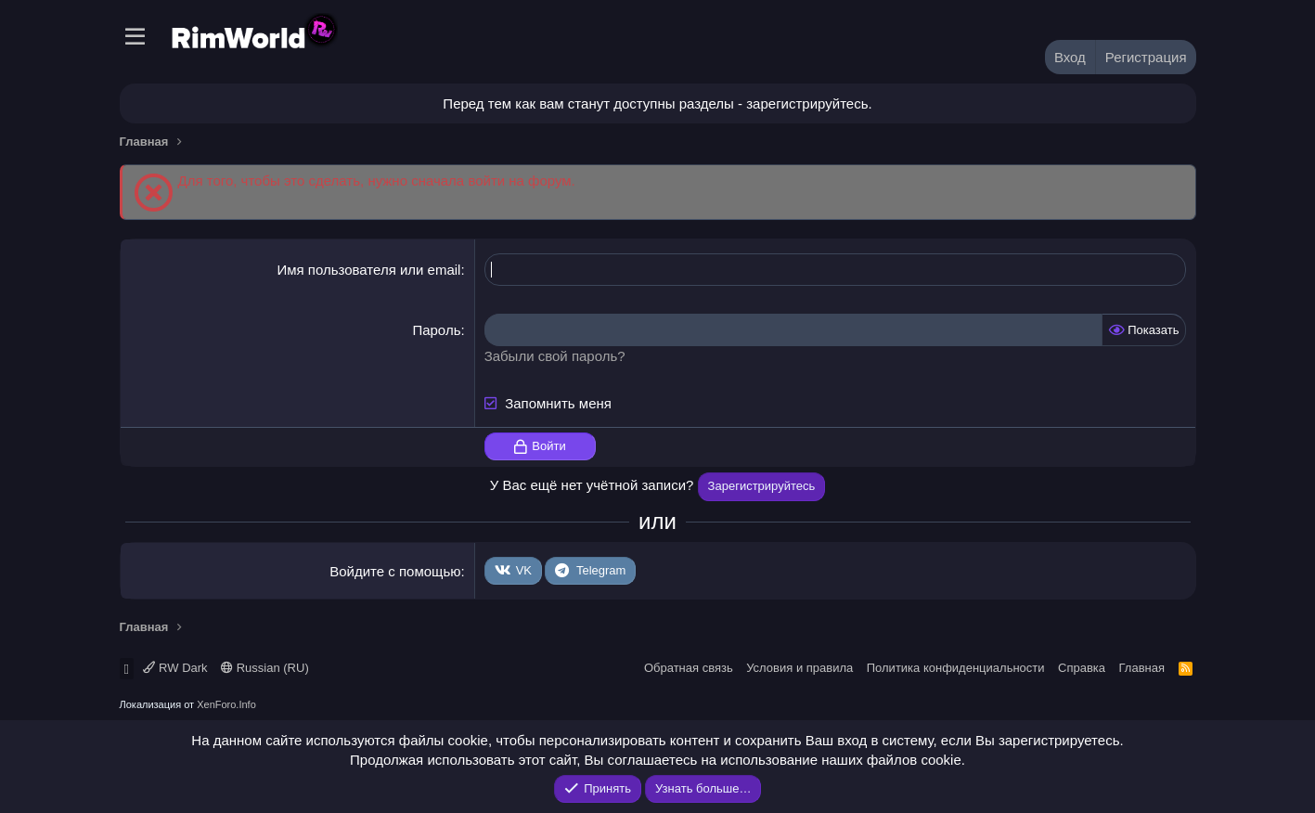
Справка (1081, 668)
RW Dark (175, 668)
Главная (1142, 668)
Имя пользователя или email (368, 269)
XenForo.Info (226, 704)
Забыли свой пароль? (554, 356)
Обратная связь (688, 668)
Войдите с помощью (394, 571)
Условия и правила (799, 668)
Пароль (436, 330)
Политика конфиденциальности (956, 668)
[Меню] (136, 37)
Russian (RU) (265, 668)
